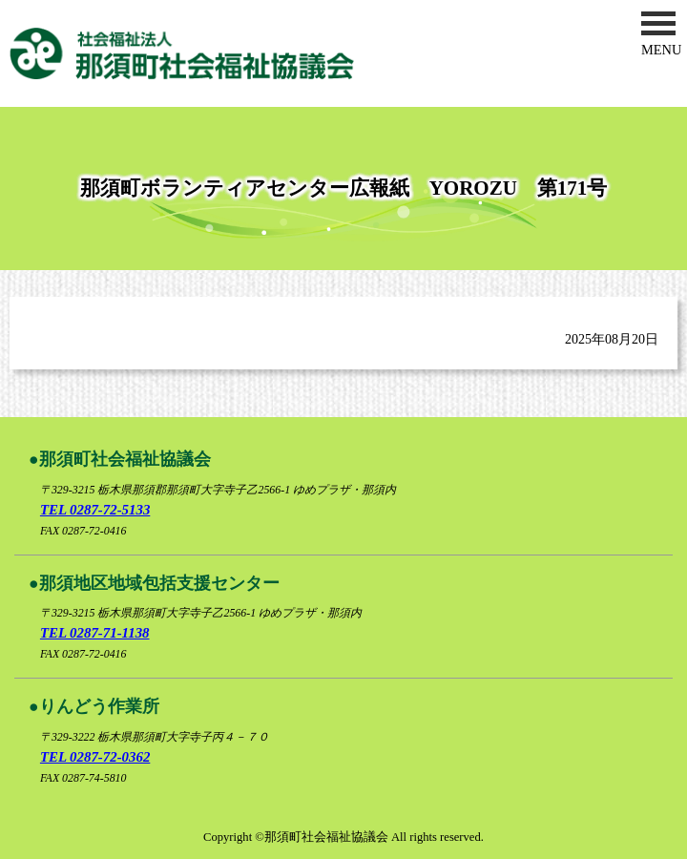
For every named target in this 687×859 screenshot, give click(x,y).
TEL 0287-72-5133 (95, 509)
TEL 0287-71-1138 (95, 632)
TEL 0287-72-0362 (95, 757)
